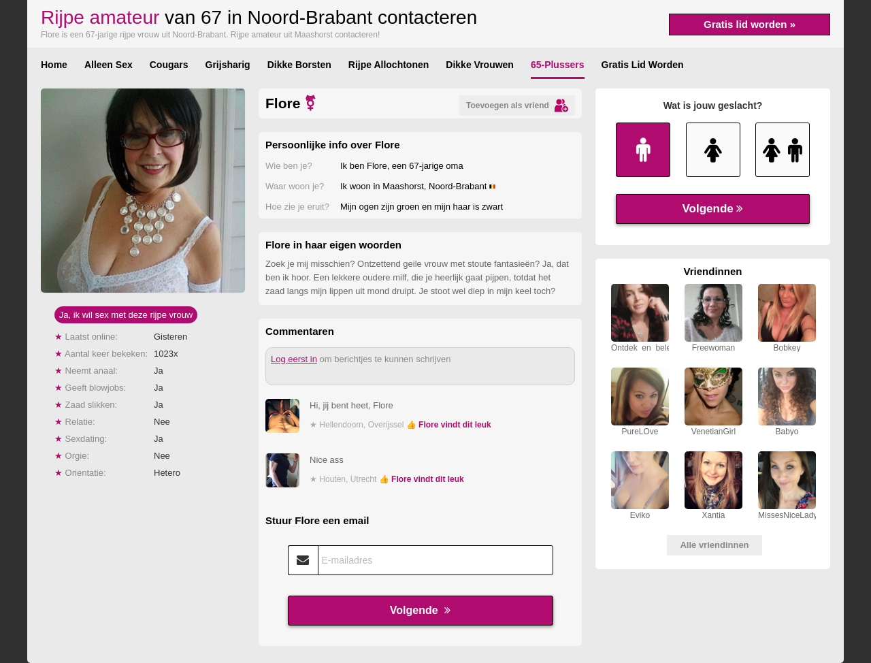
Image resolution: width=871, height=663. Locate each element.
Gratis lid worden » (749, 24)
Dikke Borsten (299, 64)
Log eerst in (294, 359)
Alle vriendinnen (714, 545)
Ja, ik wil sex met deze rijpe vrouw (126, 315)
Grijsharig (228, 64)
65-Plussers (558, 64)
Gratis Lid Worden (643, 64)
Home (54, 64)
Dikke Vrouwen (480, 64)
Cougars (169, 64)
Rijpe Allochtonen (388, 64)
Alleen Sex (108, 64)
